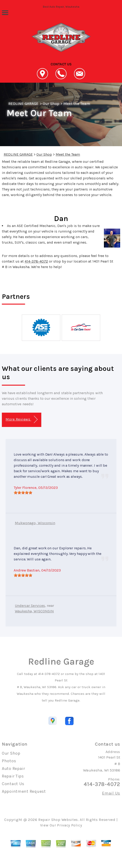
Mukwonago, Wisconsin (35, 523)
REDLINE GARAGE (23, 103)
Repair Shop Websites (58, 819)
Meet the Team (76, 103)
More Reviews (21, 419)
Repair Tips (13, 776)
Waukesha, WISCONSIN (34, 611)
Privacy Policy (69, 825)
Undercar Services (30, 605)
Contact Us (13, 783)
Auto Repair (13, 768)
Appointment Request (24, 791)
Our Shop (51, 103)
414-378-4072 (36, 261)
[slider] (23, 492)
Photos (9, 760)
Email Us (111, 793)
